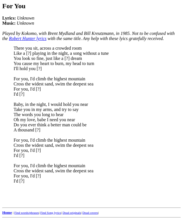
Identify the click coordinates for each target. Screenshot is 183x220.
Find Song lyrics (50, 212)
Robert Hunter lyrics (27, 38)
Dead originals (72, 212)
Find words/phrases (26, 212)
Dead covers (90, 212)
